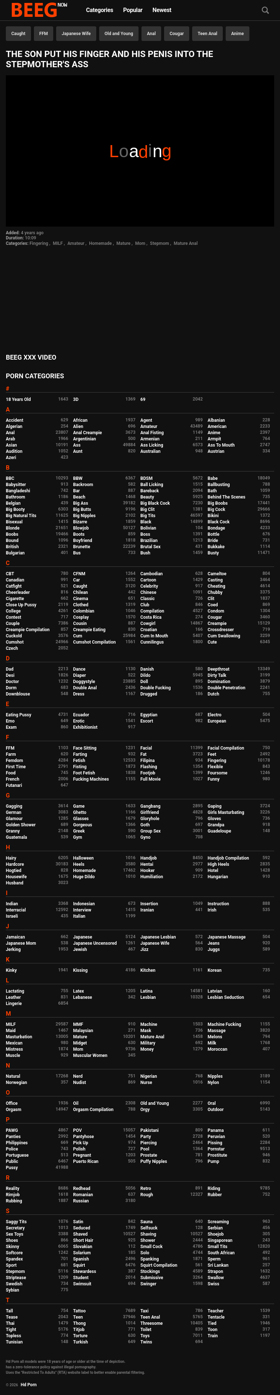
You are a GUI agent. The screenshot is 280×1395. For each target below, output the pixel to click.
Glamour (14, 818)
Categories (99, 10)
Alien (78, 426)
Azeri (11, 457)
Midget (80, 1043)
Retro (145, 1188)
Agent (146, 420)
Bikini (213, 515)
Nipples (215, 1076)
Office (12, 1103)
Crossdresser (221, 629)
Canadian (15, 580)
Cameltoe (217, 573)
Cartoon (148, 580)
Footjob (147, 773)
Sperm (214, 1259)
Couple (13, 623)
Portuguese (17, 1155)
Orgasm (13, 1109)
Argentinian (84, 438)
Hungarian (218, 876)
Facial (146, 748)
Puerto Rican (86, 1161)
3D (76, 399)
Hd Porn (29, 1384)
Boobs (12, 534)
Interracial (16, 910)
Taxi (144, 1311)
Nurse (146, 1082)
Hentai (146, 864)
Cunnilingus (152, 642)
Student (81, 1277)
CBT (10, 573)
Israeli (12, 916)
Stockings (150, 1271)
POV (77, 1130)
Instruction (218, 903)
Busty (213, 553)
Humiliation (151, 876)
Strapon (215, 1271)
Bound (12, 540)
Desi (10, 675)
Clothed (81, 604)
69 (142, 399)
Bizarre (80, 521)
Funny (214, 779)
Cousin (80, 623)
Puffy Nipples (153, 1161)
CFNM (79, 573)
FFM (43, 33)
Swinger (148, 1283)
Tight (11, 1329)
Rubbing (14, 1200)
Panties (13, 1136)
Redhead (81, 1188)
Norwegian (16, 1082)
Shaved (80, 1234)
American (217, 426)
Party (145, 1136)
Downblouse (18, 694)
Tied (212, 1323)
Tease (12, 1317)
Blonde (13, 528)
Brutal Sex (150, 546)
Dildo (145, 675)
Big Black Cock (155, 503)
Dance (79, 669)
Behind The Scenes (226, 497)
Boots (79, 534)
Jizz (144, 949)
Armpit (214, 438)
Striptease (16, 1277)
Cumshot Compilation (94, 642)
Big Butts (82, 509)
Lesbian (148, 997)
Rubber (215, 1194)
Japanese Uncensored (95, 943)
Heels (79, 864)
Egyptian (149, 714)
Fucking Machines (91, 779)
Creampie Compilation (28, 629)
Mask (145, 1030)
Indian (12, 903)
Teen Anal (207, 33)
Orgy (144, 1109)
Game (79, 806)
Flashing (148, 766)
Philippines (17, 1142)
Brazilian (149, 540)
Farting (80, 754)
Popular (133, 10)
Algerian (14, 426)
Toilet (145, 1329)
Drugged (148, 694)
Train (213, 1335)
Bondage (216, 528)
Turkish (80, 1342)
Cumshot (15, 642)
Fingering (39, 243)
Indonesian (84, 903)
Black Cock (219, 521)
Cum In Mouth (154, 635)
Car (76, 580)
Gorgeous (82, 824)
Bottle (213, 534)
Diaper (79, 675)
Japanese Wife (76, 33)
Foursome (218, 773)
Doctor (12, 681)
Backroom (83, 484)
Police (12, 1149)
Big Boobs (218, 503)
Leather (13, 997)
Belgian (13, 503)
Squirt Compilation (158, 1265)
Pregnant (82, 1155)
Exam (11, 727)
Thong (79, 1323)
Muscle (13, 1055)
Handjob (148, 858)
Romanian (83, 1194)
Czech (12, 648)
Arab (10, 438)
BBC (10, 478)
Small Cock (151, 1246)
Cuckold (14, 635)
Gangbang (150, 806)
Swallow (216, 1277)
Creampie (217, 623)
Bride (213, 540)
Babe (213, 478)
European (217, 721)
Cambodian (151, 573)
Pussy (12, 1167)
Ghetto (79, 812)
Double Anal (85, 687)
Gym (77, 837)
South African (221, 1252)
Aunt (78, 451)
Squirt (79, 1265)
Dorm (11, 687)
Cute (212, 642)
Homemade (100, 243)
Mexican (14, 1043)
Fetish (79, 760)
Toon (213, 1329)
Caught (18, 33)
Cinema (80, 598)
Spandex (14, 1259)
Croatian (148, 629)
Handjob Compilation (228, 858)
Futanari (14, 785)
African (80, 420)
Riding (214, 1188)
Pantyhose (83, 1136)
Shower (147, 1240)
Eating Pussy (18, 714)
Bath (212, 490)
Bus (77, 553)
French (12, 779)
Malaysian (83, 1030)
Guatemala (16, 837)
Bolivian (148, 528)
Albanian (216, 420)
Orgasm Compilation (93, 1109)
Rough (146, 1194)
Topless (13, 1335)
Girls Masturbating (226, 812)
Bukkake (216, 546)
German (14, 812)
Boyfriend (82, 540)
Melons (215, 1036)
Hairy (11, 858)
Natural (13, 1076)
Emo (10, 721)
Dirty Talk (217, 675)
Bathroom (15, 497)
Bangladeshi (18, 490)
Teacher (216, 1311)
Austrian (216, 451)
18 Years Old (18, 399)
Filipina (147, 760)
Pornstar (216, 1149)
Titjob (79, 1329)
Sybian (12, 1290)
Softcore (14, 1252)
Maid (11, 1030)
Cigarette (15, 598)
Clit (211, 598)
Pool (144, 1149)
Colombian (83, 611)
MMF (78, 1024)
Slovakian (82, 1246)
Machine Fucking (224, 1024)
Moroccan (218, 1049)
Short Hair (83, 1240)
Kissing (80, 970)
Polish (79, 1149)
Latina (146, 991)
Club (144, 604)
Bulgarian (15, 553)
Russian (81, 1200)
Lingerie (14, 1003)
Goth (145, 824)
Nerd (78, 1076)
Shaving (148, 1234)
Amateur (75, 243)
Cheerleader (18, 592)
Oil (76, 1103)
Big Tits (147, 515)
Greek (79, 831)
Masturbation (19, 1036)
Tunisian (14, 1342)
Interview (82, 910)
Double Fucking (155, 687)
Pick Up (80, 1142)
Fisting (80, 766)
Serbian (215, 1228)
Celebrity (149, 586)
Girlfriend (149, 812)
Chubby (215, 592)
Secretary (15, 1228)
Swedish (14, 1283)
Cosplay (81, 617)
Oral (212, 1103)
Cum (77, 635)
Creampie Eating (89, 629)
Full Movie (150, 779)
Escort (146, 721)
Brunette (81, 546)
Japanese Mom (21, 943)
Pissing (215, 1142)
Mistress (14, 1049)
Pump (213, 1161)
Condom (216, 611)
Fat (143, 754)
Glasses (81, 818)
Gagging (14, 806)
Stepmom (159, 243)
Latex (78, 991)
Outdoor (216, 1109)
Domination (219, 681)
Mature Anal (186, 243)
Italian (79, 916)
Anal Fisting (152, 432)
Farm (11, 754)
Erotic (79, 721)
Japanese (82, 937)
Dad (9, 669)
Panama (216, 1130)
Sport (11, 1265)
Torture (80, 1335)
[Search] (265, 11)
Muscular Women (90, 1055)
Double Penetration (226, 687)
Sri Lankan (218, 1265)
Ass (77, 445)
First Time (16, 766)
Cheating (216, 586)
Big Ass (80, 503)
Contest (13, 617)
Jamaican (15, 937)
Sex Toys (14, 1234)
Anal (151, 33)
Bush (145, 553)
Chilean (80, 592)
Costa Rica (151, 617)
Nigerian (148, 1076)
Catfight (14, 586)
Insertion (149, 903)
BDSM (146, 478)
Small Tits (218, 1246)
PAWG (12, 1130)
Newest (161, 10)
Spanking (149, 1259)
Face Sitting (85, 748)
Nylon (213, 1082)
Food (11, 773)
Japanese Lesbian (158, 937)
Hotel (213, 870)
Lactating (15, 991)
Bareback (149, 490)
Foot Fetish (84, 773)
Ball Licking (151, 484)
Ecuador (81, 714)
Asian (11, 445)
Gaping (215, 806)
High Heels (218, 864)
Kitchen (147, 970)
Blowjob (81, 528)
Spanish (81, 1259)
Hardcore (15, 864)
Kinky (11, 970)
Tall (9, 1311)
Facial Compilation (226, 748)
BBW (78, 478)
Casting (215, 580)
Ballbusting (219, 484)
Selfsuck (149, 1228)
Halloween (83, 858)
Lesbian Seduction (226, 997)
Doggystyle (84, 681)
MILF (58, 243)
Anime (237, 33)
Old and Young (119, 33)
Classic (147, 598)
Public (12, 1161)
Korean (215, 970)
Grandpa (216, 824)
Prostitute (217, 1155)
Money (146, 1049)
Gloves (214, 818)
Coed (213, 604)
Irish (212, 910)
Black (145, 521)
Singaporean (220, 1240)
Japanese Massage (227, 937)
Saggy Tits (16, 1221)
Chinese (148, 592)
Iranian (147, 910)
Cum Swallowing (224, 635)
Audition (14, 451)
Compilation (152, 611)
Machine (148, 1024)
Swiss (213, 1283)
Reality (12, 1188)
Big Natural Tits (21, 515)
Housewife (16, 876)
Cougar (177, 33)
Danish (147, 669)
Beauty (147, 497)
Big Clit (147, 509)
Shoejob (216, 1234)
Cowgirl (147, 623)
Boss (145, 534)
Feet (212, 754)
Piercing (148, 1142)
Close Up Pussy (21, 604)
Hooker (147, 870)
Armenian (149, 438)
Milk (212, 1043)
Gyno (145, 837)
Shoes (12, 1240)
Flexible (215, 766)
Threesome (151, 1323)
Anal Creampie (87, 432)
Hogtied (14, 870)
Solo (144, 1252)
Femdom (14, 760)
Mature (123, 243)
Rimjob (13, 1194)
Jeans (214, 943)
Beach (79, 497)
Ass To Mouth (221, 445)
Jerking (13, 949)
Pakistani (149, 1130)
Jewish (80, 949)
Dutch (213, 694)
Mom (140, 243)
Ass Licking (151, 445)
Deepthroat (219, 669)
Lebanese (82, 997)
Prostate (148, 1155)
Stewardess (84, 1271)
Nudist (79, 1082)
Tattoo (79, 1311)
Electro (215, 714)
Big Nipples (84, 515)
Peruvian (216, 1136)
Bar (76, 490)
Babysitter (16, 484)
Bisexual (14, 521)
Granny (13, 831)
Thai (10, 1323)
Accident (14, 420)
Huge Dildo (84, 876)
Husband (14, 883)
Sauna (146, 1221)
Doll (144, 681)
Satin (78, 1221)
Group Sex (150, 831)
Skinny (12, 1246)
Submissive (151, 1277)
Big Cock (216, 509)
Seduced (81, 1228)
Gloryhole (149, 818)
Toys (144, 1335)
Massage (217, 1030)
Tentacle (216, 1317)
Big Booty (15, 509)
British (12, 546)
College (13, 611)
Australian (150, 451)
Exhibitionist (85, 727)
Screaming (218, 1221)
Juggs (214, 949)
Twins (146, 1342)
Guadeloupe (219, 831)
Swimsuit (82, 1283)
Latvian (215, 991)
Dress (79, 694)
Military (147, 1043)
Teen (78, 1317)
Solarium (82, 1252)
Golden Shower (21, 824)
